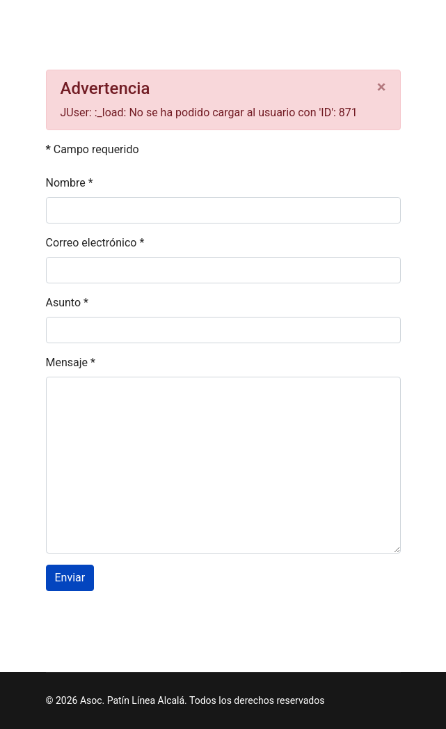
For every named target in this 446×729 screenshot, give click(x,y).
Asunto (67, 302)
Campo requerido (92, 149)
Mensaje (70, 362)
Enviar (70, 577)
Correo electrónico (95, 242)
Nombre (69, 182)
